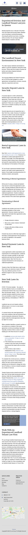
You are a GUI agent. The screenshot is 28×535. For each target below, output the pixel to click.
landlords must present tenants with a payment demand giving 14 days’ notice (15, 352)
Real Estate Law (8, 14)
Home (3, 14)
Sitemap (14, 529)
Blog (3, 484)
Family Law (18, 480)
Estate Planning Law (20, 482)
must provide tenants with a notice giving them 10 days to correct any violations (15, 338)
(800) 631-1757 (7, 495)
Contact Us (4, 485)
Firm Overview (5, 480)
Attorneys (4, 482)
